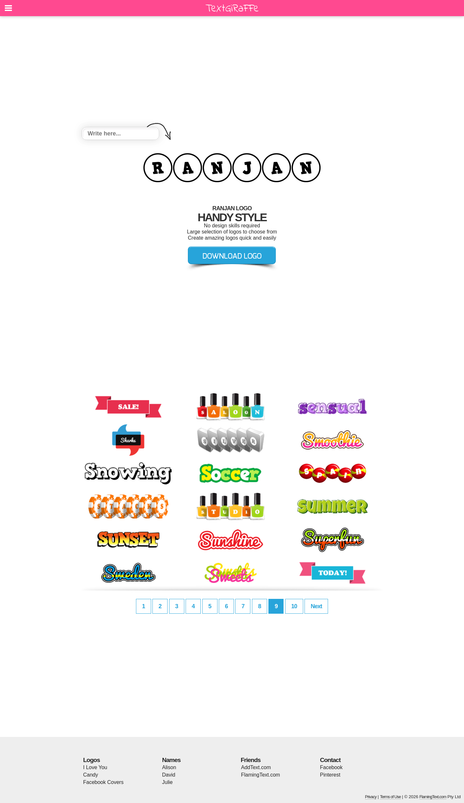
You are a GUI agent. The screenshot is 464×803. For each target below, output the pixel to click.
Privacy (371, 796)
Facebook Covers (103, 782)
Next (316, 606)
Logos (91, 760)
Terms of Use (390, 796)
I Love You (95, 767)
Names (171, 760)
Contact (330, 760)
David (168, 775)
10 (294, 606)
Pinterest (330, 775)
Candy (90, 775)
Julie (167, 782)
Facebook (331, 767)
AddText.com (256, 767)
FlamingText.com (260, 775)
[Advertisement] (232, 72)
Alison (169, 767)
